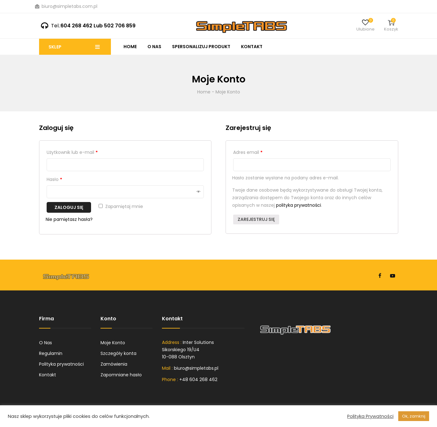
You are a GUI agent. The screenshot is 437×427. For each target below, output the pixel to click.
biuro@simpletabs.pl (196, 368)
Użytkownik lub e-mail (72, 152)
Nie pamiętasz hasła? (69, 219)
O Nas (154, 46)
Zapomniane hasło (121, 375)
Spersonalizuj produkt (201, 46)
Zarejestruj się (256, 219)
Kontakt (251, 46)
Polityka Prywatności (370, 416)
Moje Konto (113, 343)
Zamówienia (114, 364)
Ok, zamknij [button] (413, 416)
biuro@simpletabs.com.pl (66, 6)
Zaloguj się (69, 207)
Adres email (247, 152)
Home (130, 46)
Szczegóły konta (118, 353)
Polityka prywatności (61, 364)
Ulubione (365, 29)
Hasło (54, 179)
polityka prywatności (298, 205)
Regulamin (50, 353)
